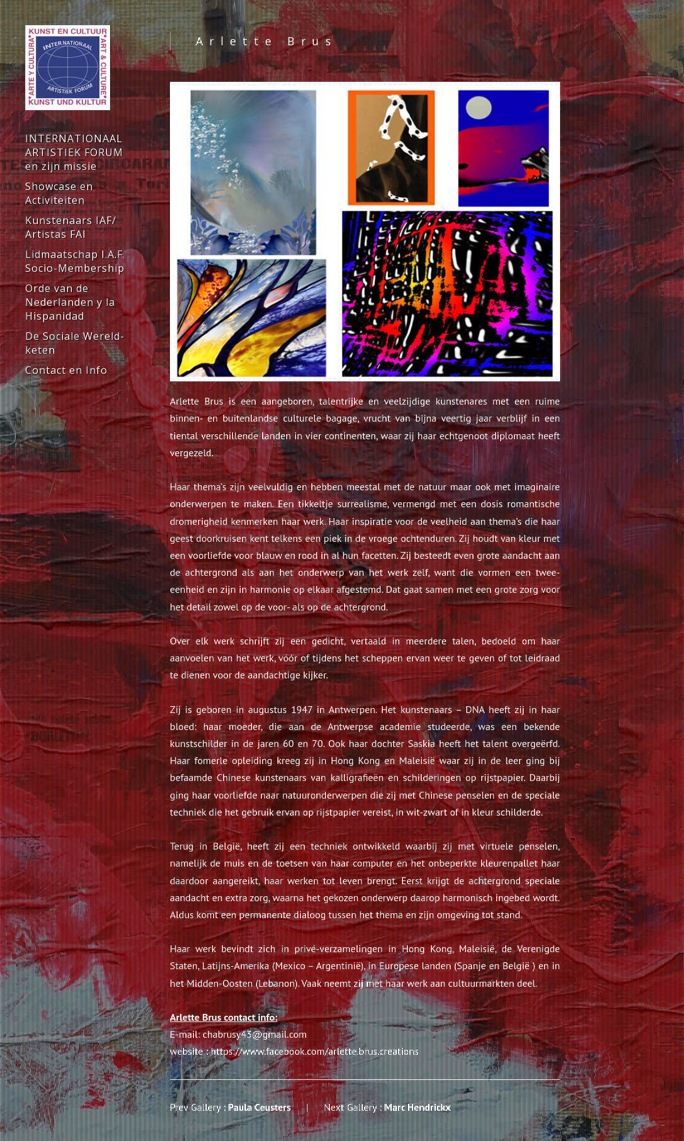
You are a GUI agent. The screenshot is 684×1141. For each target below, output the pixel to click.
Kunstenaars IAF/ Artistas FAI (70, 227)
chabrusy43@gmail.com (255, 1034)
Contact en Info (66, 370)
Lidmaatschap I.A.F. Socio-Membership (75, 261)
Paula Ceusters (259, 1107)
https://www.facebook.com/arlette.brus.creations (315, 1051)
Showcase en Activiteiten (59, 193)
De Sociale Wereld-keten (75, 343)
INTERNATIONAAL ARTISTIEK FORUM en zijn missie (74, 152)
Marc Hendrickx (417, 1107)
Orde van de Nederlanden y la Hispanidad (70, 302)
